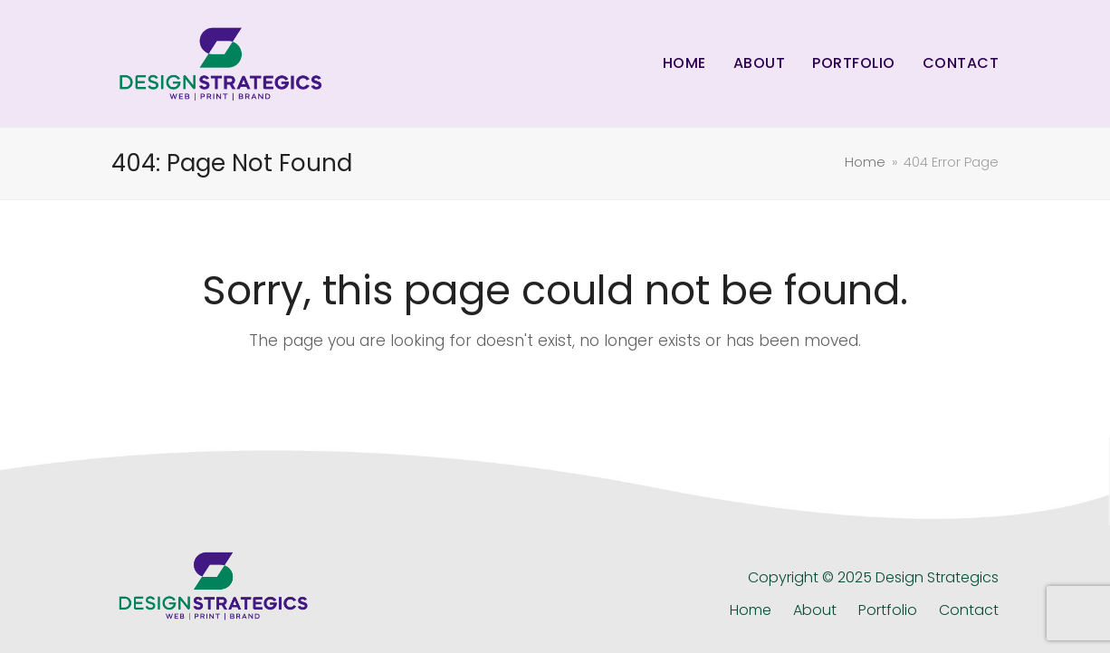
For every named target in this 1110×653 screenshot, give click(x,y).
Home (750, 610)
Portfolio (887, 610)
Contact (969, 610)
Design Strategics (937, 577)
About (815, 610)
